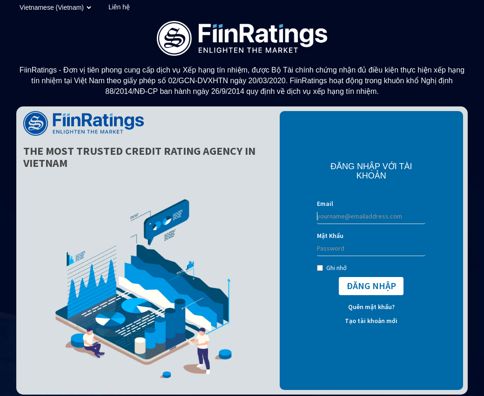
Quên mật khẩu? (371, 307)
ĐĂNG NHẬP (371, 285)
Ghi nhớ (332, 268)
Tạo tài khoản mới (371, 321)
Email (325, 203)
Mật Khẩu (330, 235)
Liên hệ (119, 7)
